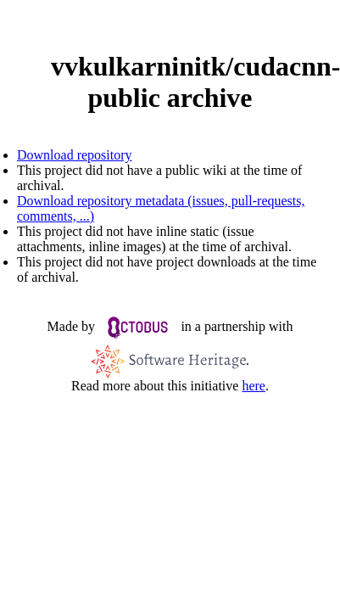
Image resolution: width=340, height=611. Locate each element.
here (253, 385)
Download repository (74, 155)
